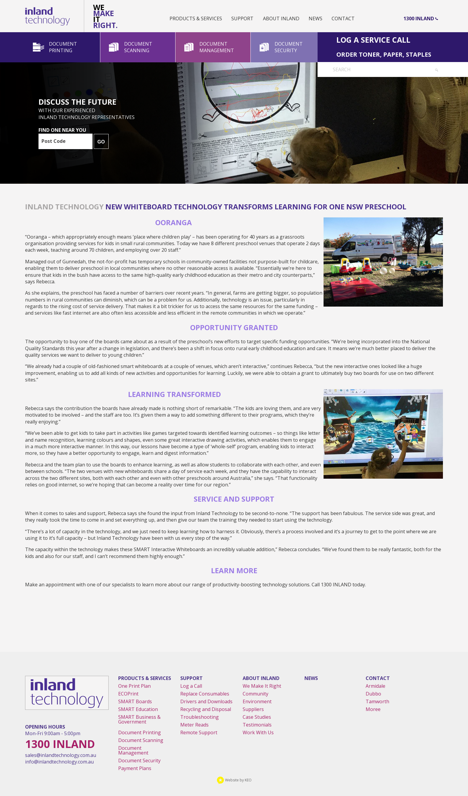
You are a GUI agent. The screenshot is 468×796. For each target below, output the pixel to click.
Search (342, 69)
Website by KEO (234, 780)
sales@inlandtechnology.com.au (60, 755)
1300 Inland (419, 18)
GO (101, 141)
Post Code (53, 141)
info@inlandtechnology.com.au (59, 761)
